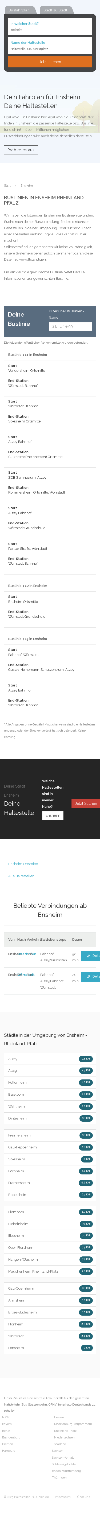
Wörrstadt (50, 1336)
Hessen (59, 1417)
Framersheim (50, 1183)
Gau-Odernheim (50, 1288)
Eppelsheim (50, 1195)
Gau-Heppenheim (50, 1147)
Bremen (7, 1444)
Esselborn (50, 1094)
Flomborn (50, 1212)
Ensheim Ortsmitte (23, 864)
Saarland (60, 1444)
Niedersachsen (64, 1437)
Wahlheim (50, 1106)
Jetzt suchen (50, 62)
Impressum (63, 1497)
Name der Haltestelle (27, 42)
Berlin (6, 1431)
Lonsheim (50, 1348)
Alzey (50, 1059)
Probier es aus (21, 150)
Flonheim (50, 1324)
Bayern (7, 1424)
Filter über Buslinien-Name (66, 314)
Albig (50, 1070)
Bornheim (50, 1171)
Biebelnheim (50, 1224)
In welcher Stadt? (24, 23)
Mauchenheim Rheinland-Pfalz (50, 1271)
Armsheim (50, 1300)
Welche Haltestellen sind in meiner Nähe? (52, 793)
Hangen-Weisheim (50, 1259)
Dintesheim (50, 1118)
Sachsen (57, 1451)
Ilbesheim (50, 1236)
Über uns (83, 1497)
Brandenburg (11, 1437)
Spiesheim (50, 1159)
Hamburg (8, 1451)
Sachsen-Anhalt (63, 1457)
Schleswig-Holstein (65, 1464)
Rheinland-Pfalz (65, 1431)
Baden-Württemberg (66, 1471)
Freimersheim (50, 1135)
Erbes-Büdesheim (50, 1312)
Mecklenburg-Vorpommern (73, 1424)
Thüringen (59, 1477)
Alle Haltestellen (21, 876)
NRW (5, 1417)
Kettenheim (50, 1082)
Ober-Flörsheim (50, 1247)
